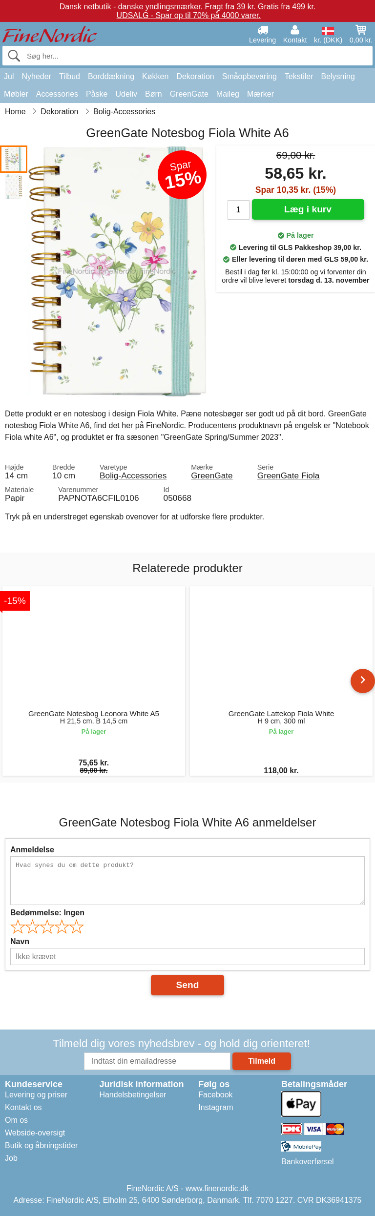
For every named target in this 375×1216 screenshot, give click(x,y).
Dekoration (195, 76)
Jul (9, 76)
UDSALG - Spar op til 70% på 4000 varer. (189, 15)
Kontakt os (23, 1107)
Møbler (16, 94)
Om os (16, 1120)
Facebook (215, 1095)
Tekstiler (299, 76)
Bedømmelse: (47, 912)
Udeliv (126, 94)
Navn (19, 941)
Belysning (337, 76)
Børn (153, 94)
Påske (96, 94)
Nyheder (36, 76)
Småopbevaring (249, 76)
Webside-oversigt (35, 1133)
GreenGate (189, 94)
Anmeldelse (32, 849)
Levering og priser (36, 1095)
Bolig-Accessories (133, 475)
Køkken (155, 76)
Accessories (57, 94)
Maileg (227, 94)
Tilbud (69, 76)
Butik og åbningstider (41, 1145)
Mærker (260, 94)
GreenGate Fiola (288, 475)
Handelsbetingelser (132, 1095)
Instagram (215, 1107)
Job (11, 1158)
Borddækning (111, 76)
